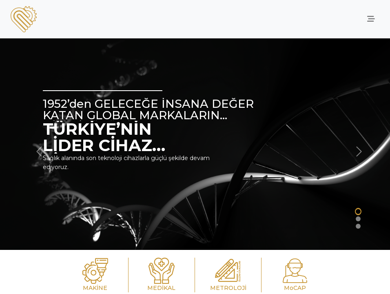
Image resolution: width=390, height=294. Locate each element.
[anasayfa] (24, 19)
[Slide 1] (358, 211)
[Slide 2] (358, 219)
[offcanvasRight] (370, 18)
